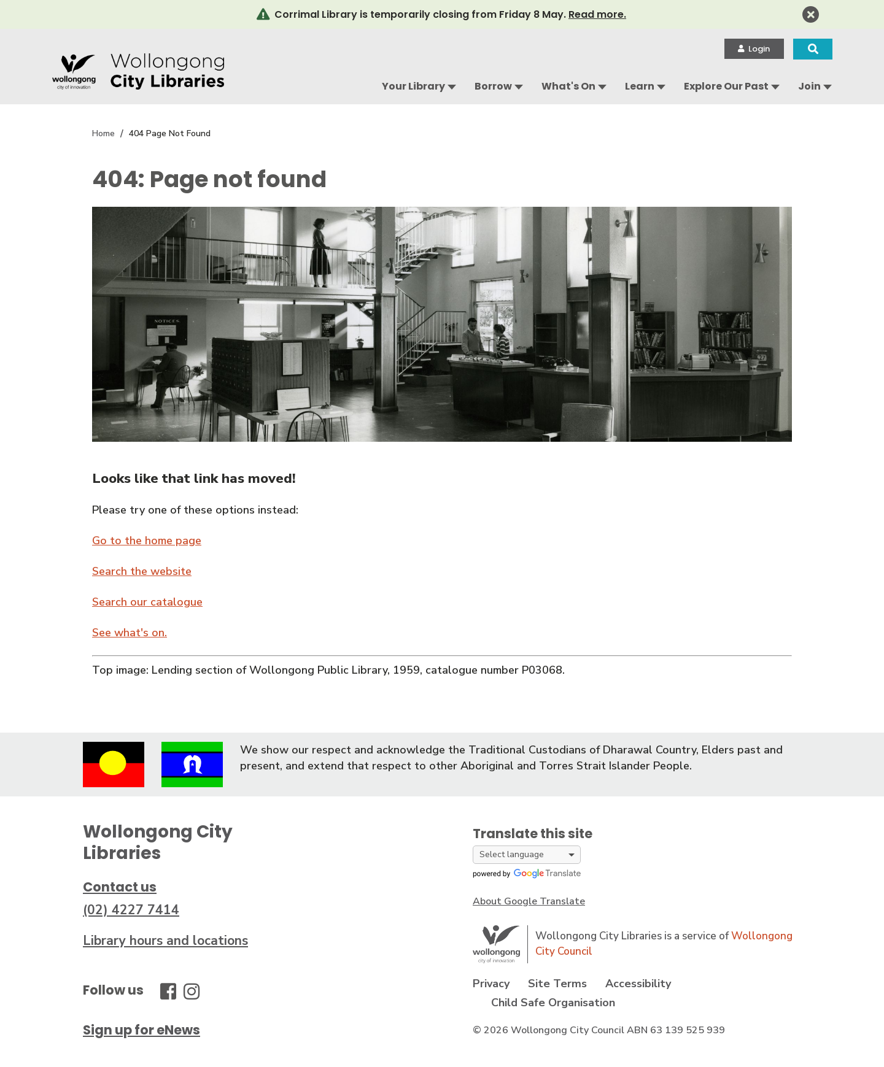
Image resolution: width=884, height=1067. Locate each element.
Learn (639, 86)
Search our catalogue (147, 602)
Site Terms (557, 983)
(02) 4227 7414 (131, 910)
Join (809, 86)
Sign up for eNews (141, 1030)
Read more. (597, 14)
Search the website (142, 571)
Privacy (491, 983)
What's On (568, 86)
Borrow (493, 86)
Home (103, 133)
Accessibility (638, 983)
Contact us (120, 887)
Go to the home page (146, 540)
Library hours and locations (165, 940)
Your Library (413, 86)
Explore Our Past (726, 86)
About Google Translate (529, 901)
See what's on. (129, 632)
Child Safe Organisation (553, 1002)
